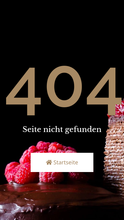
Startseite (62, 162)
